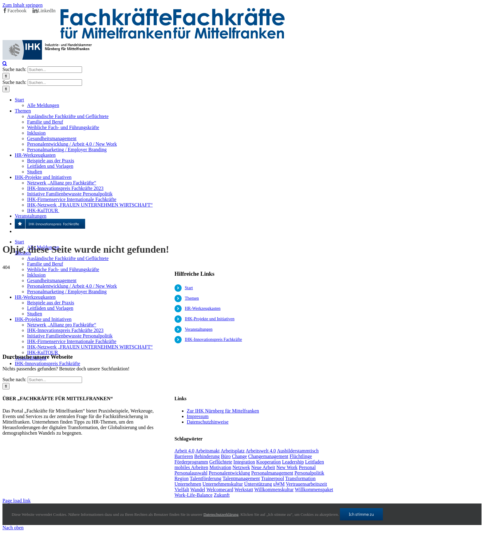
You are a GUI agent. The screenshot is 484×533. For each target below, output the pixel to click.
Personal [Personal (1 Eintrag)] (307, 467)
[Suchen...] (55, 69)
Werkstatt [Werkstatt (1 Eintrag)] (243, 489)
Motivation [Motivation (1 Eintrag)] (220, 467)
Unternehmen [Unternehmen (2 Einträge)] (188, 484)
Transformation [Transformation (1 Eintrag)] (300, 478)
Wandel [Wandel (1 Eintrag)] (197, 489)
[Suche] (6, 76)
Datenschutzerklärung (220, 514)
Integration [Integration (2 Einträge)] (244, 461)
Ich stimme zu (361, 514)
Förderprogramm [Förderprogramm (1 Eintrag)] (191, 461)
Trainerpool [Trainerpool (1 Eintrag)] (272, 478)
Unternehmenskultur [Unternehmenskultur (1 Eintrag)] (223, 484)
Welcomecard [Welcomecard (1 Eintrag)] (219, 489)
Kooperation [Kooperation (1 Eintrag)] (268, 461)
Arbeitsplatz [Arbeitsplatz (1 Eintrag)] (233, 450)
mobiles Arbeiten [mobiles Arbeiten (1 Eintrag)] (191, 467)
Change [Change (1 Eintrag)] (239, 456)
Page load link (16, 500)
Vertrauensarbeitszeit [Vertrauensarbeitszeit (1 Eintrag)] (306, 484)
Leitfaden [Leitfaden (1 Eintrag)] (314, 461)
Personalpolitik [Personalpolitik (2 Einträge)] (309, 473)
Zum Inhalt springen (22, 5)
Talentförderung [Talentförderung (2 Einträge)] (206, 478)
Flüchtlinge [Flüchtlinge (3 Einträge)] (300, 456)
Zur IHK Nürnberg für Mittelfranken (223, 410)
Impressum (198, 416)
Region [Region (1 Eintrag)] (182, 478)
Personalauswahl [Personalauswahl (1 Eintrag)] (191, 473)
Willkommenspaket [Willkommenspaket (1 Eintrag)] (314, 489)
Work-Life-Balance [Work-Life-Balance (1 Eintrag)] (194, 495)
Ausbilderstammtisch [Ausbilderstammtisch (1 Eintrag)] (298, 450)
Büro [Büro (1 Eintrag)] (226, 456)
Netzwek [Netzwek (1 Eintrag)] (241, 467)
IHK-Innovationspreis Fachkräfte (213, 339)
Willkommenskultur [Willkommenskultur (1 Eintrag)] (273, 489)
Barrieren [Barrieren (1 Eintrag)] (184, 456)
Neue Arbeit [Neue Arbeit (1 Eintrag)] (263, 467)
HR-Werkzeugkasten (202, 308)
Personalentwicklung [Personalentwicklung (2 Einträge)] (229, 473)
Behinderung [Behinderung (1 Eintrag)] (207, 456)
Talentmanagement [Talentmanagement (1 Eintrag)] (241, 478)
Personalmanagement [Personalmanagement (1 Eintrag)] (272, 473)
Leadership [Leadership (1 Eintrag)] (293, 461)
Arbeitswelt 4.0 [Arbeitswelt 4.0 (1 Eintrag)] (261, 450)
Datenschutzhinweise (208, 421)
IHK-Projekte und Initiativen (209, 319)
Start (189, 288)
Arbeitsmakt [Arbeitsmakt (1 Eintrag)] (207, 450)
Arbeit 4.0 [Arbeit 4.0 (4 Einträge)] (185, 450)
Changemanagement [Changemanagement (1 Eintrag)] (268, 456)
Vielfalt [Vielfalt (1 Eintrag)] (182, 489)
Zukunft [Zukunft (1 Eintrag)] (222, 495)
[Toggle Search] (4, 63)
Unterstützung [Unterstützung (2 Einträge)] (258, 484)
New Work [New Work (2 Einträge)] (286, 467)
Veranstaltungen (198, 329)
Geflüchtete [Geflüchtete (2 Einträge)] (220, 461)
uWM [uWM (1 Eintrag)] (279, 484)
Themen (192, 298)
